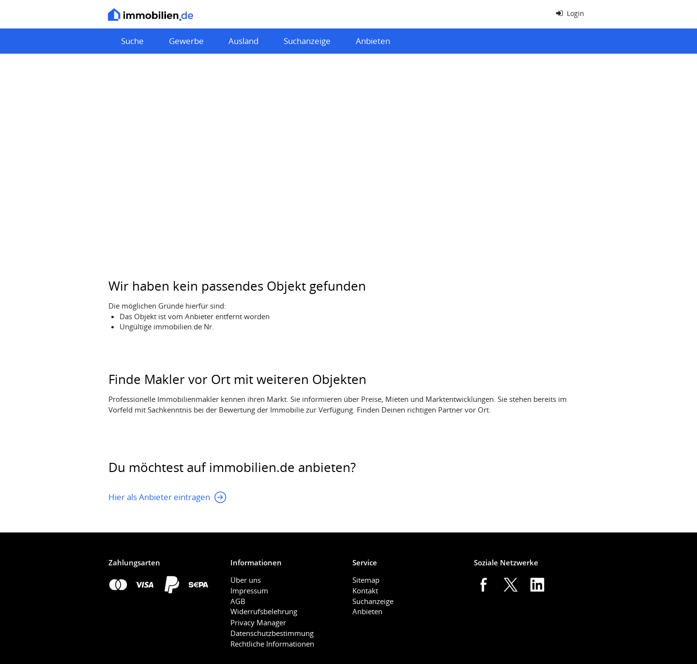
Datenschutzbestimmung (272, 633)
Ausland (243, 40)
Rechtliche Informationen (272, 644)
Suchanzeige (307, 40)
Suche (132, 40)
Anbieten (373, 40)
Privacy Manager (258, 622)
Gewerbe (186, 40)
